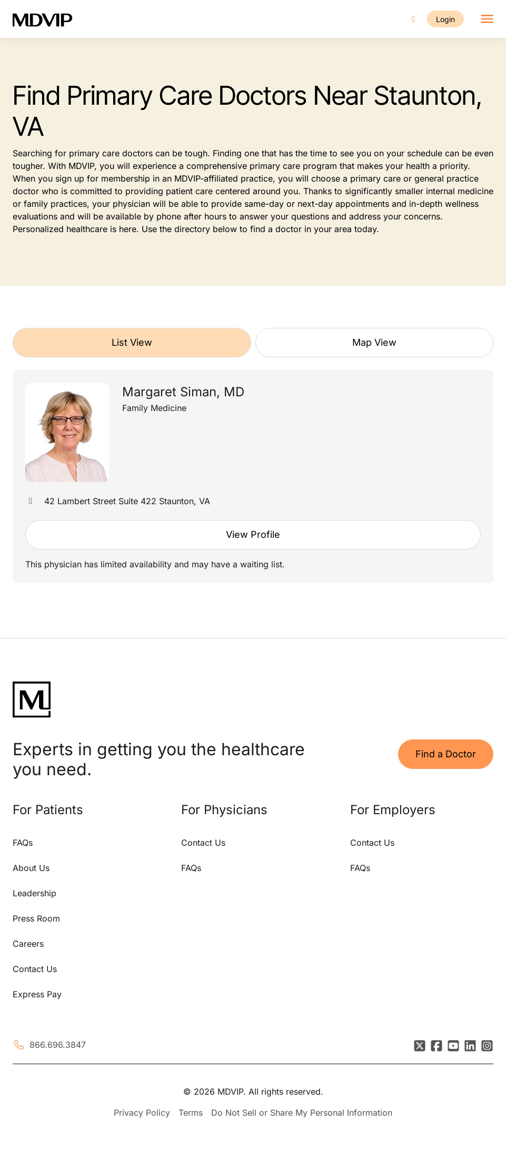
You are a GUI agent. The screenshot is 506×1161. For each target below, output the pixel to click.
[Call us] (413, 19)
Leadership (34, 893)
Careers (28, 943)
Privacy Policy (142, 1112)
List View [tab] (132, 342)
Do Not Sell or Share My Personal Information (301, 1112)
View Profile (253, 534)
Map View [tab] (374, 342)
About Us (31, 868)
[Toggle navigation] (487, 19)
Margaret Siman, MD (183, 391)
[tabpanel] (253, 476)
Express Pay (37, 994)
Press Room (36, 918)
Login (445, 19)
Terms (190, 1112)
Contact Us (35, 969)
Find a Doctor (445, 753)
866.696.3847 (57, 1044)
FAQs (23, 842)
